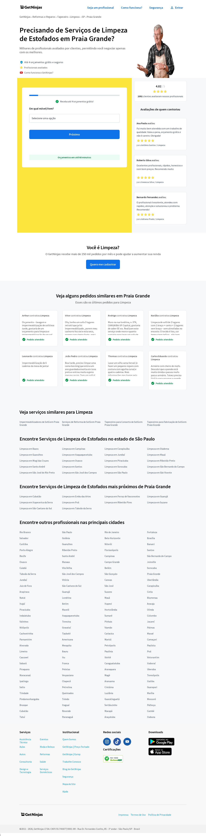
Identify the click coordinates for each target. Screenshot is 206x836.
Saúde (43, 761)
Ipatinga (24, 681)
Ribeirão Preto (69, 550)
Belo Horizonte (112, 538)
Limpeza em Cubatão (30, 496)
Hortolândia (111, 609)
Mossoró (151, 699)
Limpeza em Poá (70, 502)
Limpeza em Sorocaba (116, 466)
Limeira (23, 651)
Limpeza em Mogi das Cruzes (34, 460)
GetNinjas (25, 16)
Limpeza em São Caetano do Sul (36, 508)
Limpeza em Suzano (157, 502)
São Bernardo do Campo (159, 556)
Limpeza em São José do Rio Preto (37, 472)
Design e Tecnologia (25, 771)
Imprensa (123, 814)
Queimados (68, 693)
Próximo (74, 134)
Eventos (44, 739)
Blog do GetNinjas (72, 769)
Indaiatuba (25, 615)
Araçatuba (110, 716)
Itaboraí (151, 663)
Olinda (150, 609)
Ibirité (108, 657)
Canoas (108, 579)
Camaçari (152, 639)
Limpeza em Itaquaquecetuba (77, 454)
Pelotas (66, 669)
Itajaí (22, 603)
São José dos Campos (73, 573)
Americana (67, 639)
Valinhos (24, 621)
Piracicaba (25, 609)
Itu (63, 657)
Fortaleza (152, 532)
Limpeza (75, 16)
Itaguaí (65, 705)
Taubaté (66, 633)
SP (83, 16)
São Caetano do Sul (71, 585)
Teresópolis (153, 675)
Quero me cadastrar (103, 264)
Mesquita (66, 645)
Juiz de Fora (26, 585)
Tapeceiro (62, 16)
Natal (22, 597)
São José (109, 585)
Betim (65, 603)
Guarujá (66, 591)
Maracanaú (25, 675)
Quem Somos (69, 739)
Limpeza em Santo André (32, 466)
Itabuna (151, 716)
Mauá (107, 597)
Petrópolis (110, 645)
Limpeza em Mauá (156, 454)
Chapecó (66, 681)
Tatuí (22, 716)
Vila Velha (67, 567)
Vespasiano (68, 675)
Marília (150, 693)
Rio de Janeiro (112, 532)
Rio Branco (25, 532)
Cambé (150, 710)
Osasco (23, 561)
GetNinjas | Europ (71, 754)
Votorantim (153, 657)
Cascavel (24, 657)
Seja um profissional (100, 8)
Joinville (151, 561)
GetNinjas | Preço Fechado (76, 746)
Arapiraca (24, 591)
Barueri (151, 544)
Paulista (151, 645)
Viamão (108, 627)
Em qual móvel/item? (41, 108)
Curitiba (24, 544)
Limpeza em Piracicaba (116, 460)
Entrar (176, 8)
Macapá (108, 710)
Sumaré (108, 615)
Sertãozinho (111, 705)
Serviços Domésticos (46, 771)
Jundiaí (23, 579)
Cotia (150, 591)
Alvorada (24, 645)
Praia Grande (94, 16)
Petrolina (67, 687)
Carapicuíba (153, 585)
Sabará (23, 663)
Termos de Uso (138, 814)
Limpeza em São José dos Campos (79, 472)
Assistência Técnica (25, 741)
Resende (66, 710)
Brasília (151, 538)
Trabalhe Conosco (72, 761)
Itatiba (150, 681)
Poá (149, 651)
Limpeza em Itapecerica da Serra (36, 502)
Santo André (68, 556)
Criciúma (109, 687)
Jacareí (150, 621)
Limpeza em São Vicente (159, 472)
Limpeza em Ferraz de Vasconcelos (122, 496)
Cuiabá (23, 567)
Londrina (66, 597)
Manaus (66, 561)
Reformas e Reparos (43, 16)
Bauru (65, 651)
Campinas (110, 556)
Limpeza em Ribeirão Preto (161, 460)
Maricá (108, 639)
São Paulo (67, 532)
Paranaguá (67, 716)
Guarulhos (67, 544)
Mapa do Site (69, 784)
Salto (22, 687)
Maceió (65, 609)
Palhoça (151, 705)
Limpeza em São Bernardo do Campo (166, 466)
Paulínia (109, 651)
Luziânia (109, 693)
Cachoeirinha (26, 633)
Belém (108, 567)
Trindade (24, 693)
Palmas (151, 627)
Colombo (152, 615)
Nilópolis (24, 627)
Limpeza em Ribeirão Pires (118, 502)
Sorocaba (152, 567)
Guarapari (152, 687)
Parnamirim (26, 639)
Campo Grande (112, 561)
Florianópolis (111, 550)
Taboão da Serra (28, 573)
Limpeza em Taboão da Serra (76, 508)
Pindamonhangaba (29, 699)
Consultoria (26, 761)
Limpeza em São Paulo (116, 472)
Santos (150, 550)
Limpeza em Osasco (72, 460)
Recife (23, 556)
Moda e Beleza (47, 746)
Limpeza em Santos (72, 466)
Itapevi (108, 603)
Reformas (45, 754)
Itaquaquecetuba (70, 615)
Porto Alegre (26, 550)
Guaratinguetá (112, 699)
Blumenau (152, 597)
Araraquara (110, 669)
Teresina (66, 621)
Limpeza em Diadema (158, 448)
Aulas (22, 746)
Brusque (24, 705)
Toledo (65, 699)
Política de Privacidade (159, 814)
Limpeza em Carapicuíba (117, 448)
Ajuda (65, 791)
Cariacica (109, 633)
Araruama (110, 681)
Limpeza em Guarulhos (31, 454)
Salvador (24, 538)
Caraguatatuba (112, 663)
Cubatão (24, 710)
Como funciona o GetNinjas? (38, 72)
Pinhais (108, 621)
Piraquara (24, 669)
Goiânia (66, 538)
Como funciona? (131, 8)
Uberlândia (152, 579)
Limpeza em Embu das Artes (76, 496)
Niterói (108, 544)
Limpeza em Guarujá (157, 496)
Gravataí (66, 627)
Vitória (65, 579)
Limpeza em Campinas (73, 448)
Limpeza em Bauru (29, 448)
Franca (65, 663)
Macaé (150, 633)
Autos (23, 754)
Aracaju (151, 603)
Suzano (108, 591)
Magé (107, 675)
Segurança (156, 8)
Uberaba (151, 669)
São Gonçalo (111, 573)
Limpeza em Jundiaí (115, 454)
